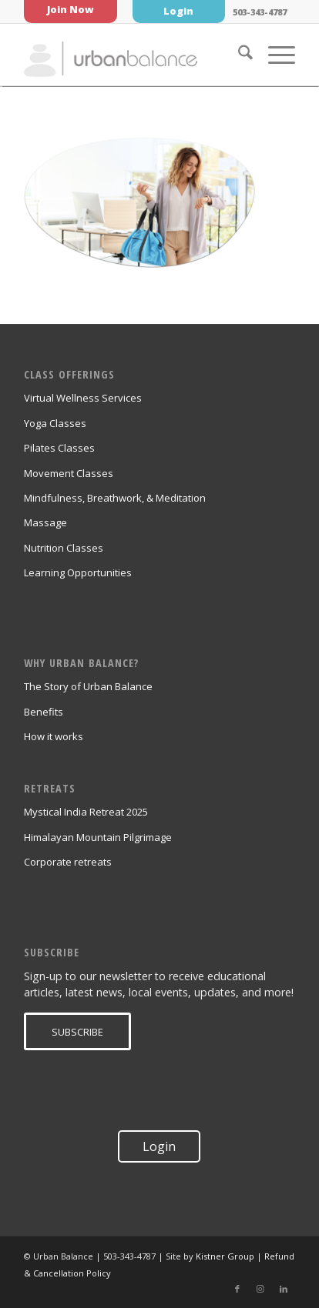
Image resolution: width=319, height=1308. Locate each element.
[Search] (238, 54)
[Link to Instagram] (260, 1288)
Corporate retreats (68, 862)
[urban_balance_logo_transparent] (132, 54)
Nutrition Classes (63, 548)
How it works (53, 736)
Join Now (70, 9)
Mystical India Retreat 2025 (86, 812)
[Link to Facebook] (237, 1288)
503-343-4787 (260, 12)
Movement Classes (68, 473)
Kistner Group (225, 1256)
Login (178, 11)
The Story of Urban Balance (88, 686)
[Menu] (274, 54)
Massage (45, 522)
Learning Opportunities (78, 572)
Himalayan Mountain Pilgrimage (98, 837)
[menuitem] (238, 54)
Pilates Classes (59, 448)
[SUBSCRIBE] (77, 1032)
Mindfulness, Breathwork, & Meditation (115, 498)
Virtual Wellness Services (83, 398)
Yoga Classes (55, 423)
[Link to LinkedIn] (283, 1288)
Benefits (43, 712)
